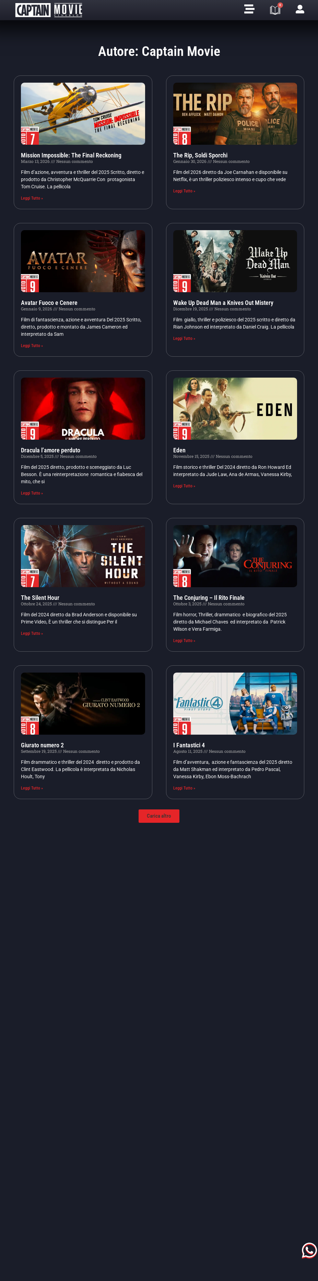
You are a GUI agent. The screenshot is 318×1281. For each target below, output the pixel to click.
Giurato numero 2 (42, 745)
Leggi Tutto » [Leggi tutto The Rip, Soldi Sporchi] (184, 191)
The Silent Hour (40, 597)
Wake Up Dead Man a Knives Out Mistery (223, 302)
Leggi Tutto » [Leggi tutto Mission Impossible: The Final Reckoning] (32, 198)
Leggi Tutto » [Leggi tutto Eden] (184, 486)
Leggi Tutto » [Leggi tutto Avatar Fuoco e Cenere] (32, 345)
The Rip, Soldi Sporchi (200, 155)
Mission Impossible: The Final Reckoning (71, 155)
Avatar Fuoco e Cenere (49, 302)
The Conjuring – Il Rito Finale (209, 597)
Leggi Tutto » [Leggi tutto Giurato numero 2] (32, 788)
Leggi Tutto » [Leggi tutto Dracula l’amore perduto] (32, 493)
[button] (159, 816)
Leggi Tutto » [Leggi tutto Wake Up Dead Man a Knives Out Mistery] (184, 338)
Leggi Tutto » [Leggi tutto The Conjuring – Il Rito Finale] (184, 640)
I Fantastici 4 (189, 745)
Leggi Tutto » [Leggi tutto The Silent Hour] (32, 633)
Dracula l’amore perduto (50, 450)
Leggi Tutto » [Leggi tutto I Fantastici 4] (184, 788)
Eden (179, 450)
